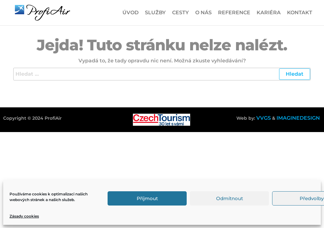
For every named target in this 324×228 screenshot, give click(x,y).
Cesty (180, 13)
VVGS (263, 118)
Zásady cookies (24, 216)
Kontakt (299, 13)
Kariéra (269, 13)
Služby (155, 13)
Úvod (130, 13)
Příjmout (147, 198)
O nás (203, 13)
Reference (234, 13)
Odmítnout (229, 198)
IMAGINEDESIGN (298, 118)
